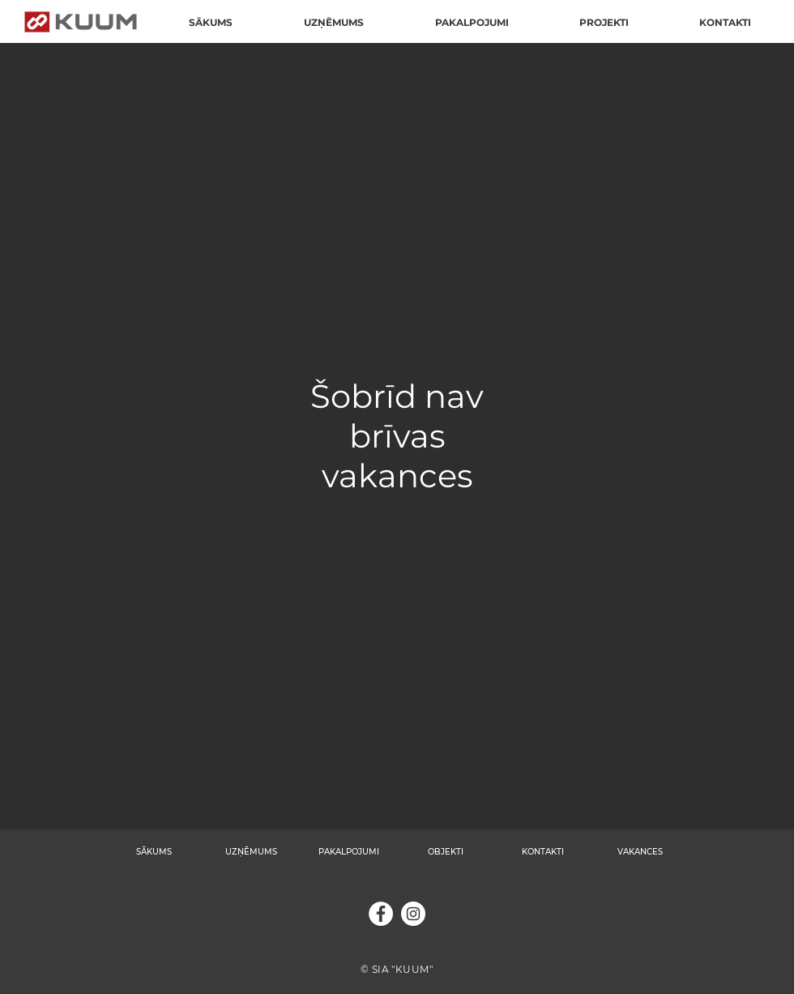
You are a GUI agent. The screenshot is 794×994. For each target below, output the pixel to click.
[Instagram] (413, 914)
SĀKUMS (154, 851)
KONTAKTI (543, 851)
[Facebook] (381, 914)
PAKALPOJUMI (348, 851)
